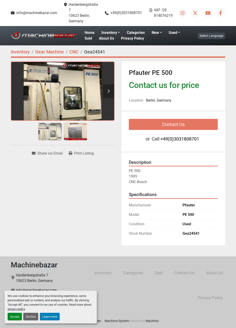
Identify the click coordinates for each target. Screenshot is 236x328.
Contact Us (173, 124)
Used (173, 32)
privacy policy (16, 309)
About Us (106, 38)
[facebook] (220, 13)
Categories (136, 32)
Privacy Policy (132, 38)
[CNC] (74, 52)
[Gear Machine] (49, 52)
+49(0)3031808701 (126, 13)
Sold (88, 38)
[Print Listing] (81, 153)
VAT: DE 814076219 (163, 13)
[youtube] (207, 13)
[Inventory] (20, 52)
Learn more (49, 316)
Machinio (152, 321)
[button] (110, 32)
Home (89, 32)
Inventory (109, 32)
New (155, 32)
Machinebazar (34, 265)
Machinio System (117, 321)
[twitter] (195, 13)
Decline (31, 316)
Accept (14, 316)
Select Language (211, 36)
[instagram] (182, 13)
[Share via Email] (47, 153)
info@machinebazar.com (36, 13)
